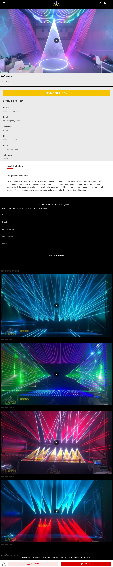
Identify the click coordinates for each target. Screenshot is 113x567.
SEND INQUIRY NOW (56, 93)
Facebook (9, 555)
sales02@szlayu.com (11, 121)
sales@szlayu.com (10, 149)
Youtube (16, 555)
